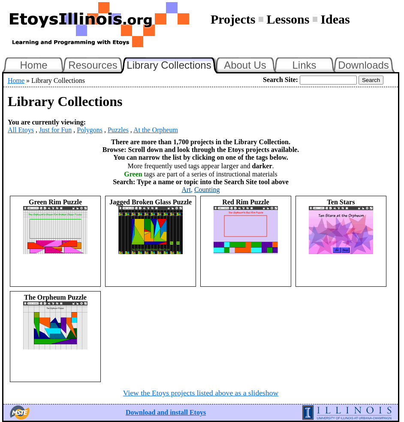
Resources (93, 65)
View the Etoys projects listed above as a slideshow (200, 393)
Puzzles (118, 130)
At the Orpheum (155, 130)
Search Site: (280, 79)
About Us (245, 65)
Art (186, 189)
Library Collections (172, 64)
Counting (207, 189)
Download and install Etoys (166, 412)
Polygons (90, 130)
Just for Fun (55, 130)
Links (304, 65)
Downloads (363, 65)
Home (33, 65)
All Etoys (21, 130)
